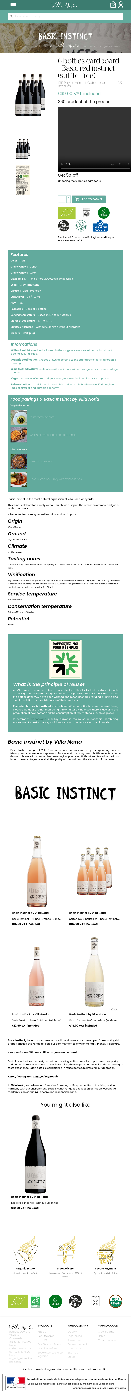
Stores (71, 1357)
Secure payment (77, 1344)
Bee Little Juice (46, 1336)
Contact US (74, 1348)
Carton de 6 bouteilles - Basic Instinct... (94, 918)
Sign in (101, 1336)
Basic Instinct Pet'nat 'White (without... (94, 1020)
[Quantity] (62, 199)
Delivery (72, 1331)
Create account (107, 1340)
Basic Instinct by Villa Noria (30, 913)
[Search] (65, 16)
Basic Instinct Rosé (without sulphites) (36, 1020)
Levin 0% (42, 1340)
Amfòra (42, 1331)
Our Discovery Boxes (49, 1344)
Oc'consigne (38, 719)
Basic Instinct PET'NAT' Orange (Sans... (36, 918)
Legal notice (75, 1336)
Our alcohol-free (47, 1348)
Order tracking (106, 1331)
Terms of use (75, 1340)
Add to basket (88, 199)
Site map (73, 1352)
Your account (109, 1326)
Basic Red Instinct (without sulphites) (35, 1202)
